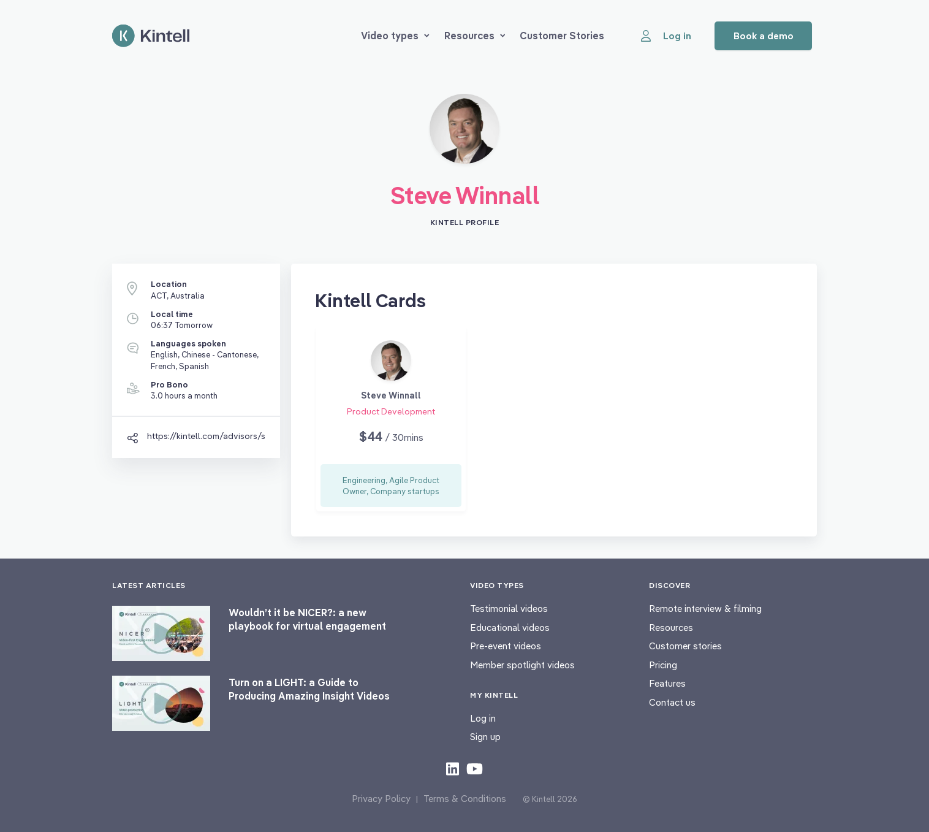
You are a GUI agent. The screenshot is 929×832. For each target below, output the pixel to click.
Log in (483, 718)
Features (667, 683)
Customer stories (685, 646)
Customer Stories (562, 35)
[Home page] (150, 36)
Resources (475, 35)
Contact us (672, 702)
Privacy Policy (381, 798)
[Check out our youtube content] (474, 768)
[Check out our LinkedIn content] (452, 768)
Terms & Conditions (464, 798)
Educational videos (510, 627)
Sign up (485, 736)
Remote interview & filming (705, 608)
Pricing (663, 665)
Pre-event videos (505, 646)
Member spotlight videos (522, 665)
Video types (395, 35)
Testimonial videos (509, 608)
